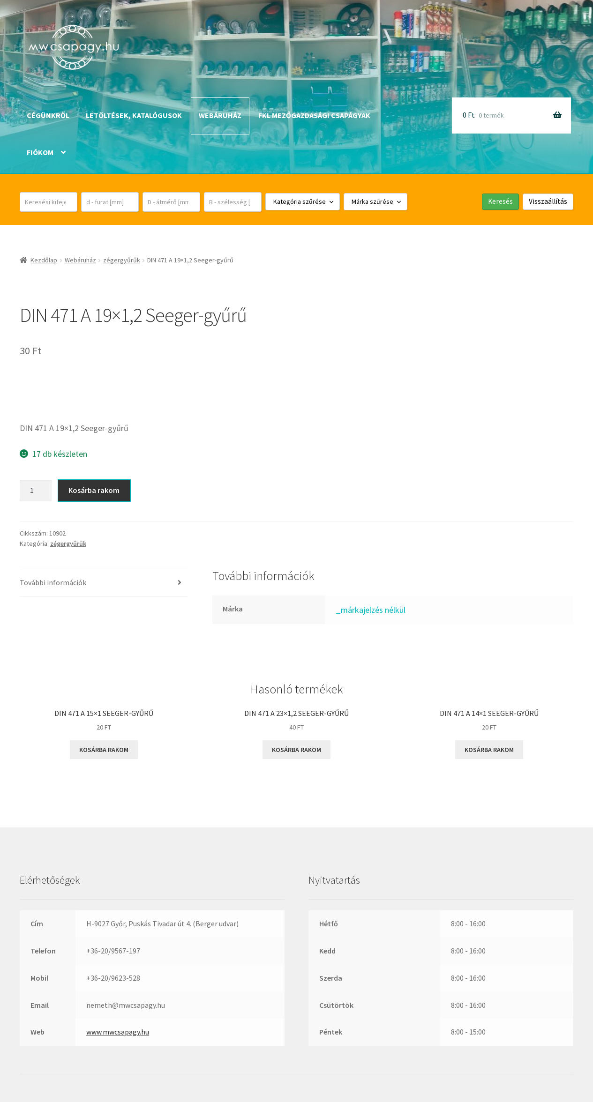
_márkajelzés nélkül (370, 609)
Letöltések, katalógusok (134, 115)
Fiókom (40, 152)
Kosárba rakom (94, 490)
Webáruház (220, 115)
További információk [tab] (53, 582)
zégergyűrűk (121, 260)
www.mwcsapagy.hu (117, 1031)
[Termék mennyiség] (36, 490)
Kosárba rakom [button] (103, 749)
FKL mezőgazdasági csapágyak (314, 115)
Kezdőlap (43, 260)
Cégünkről (48, 115)
